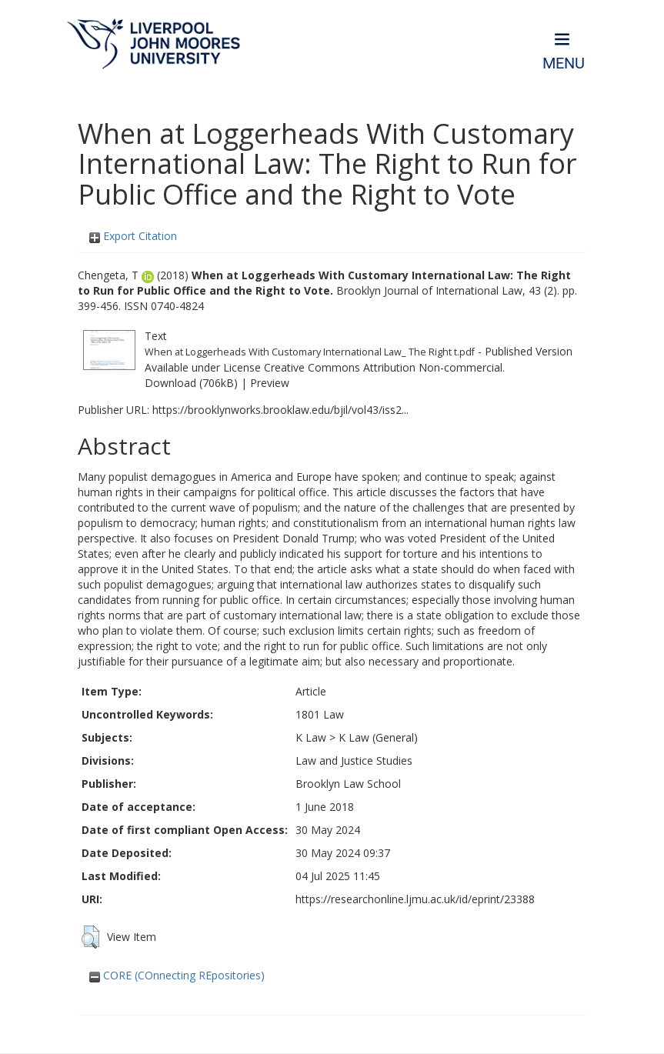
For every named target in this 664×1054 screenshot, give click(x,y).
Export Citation (133, 235)
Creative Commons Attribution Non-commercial (383, 367)
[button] (90, 937)
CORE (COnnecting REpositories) (177, 975)
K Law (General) (378, 737)
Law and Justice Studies (353, 760)
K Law (310, 737)
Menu (563, 63)
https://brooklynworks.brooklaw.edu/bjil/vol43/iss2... (280, 409)
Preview (269, 382)
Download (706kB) (191, 382)
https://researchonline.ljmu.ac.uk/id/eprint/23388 (415, 899)
